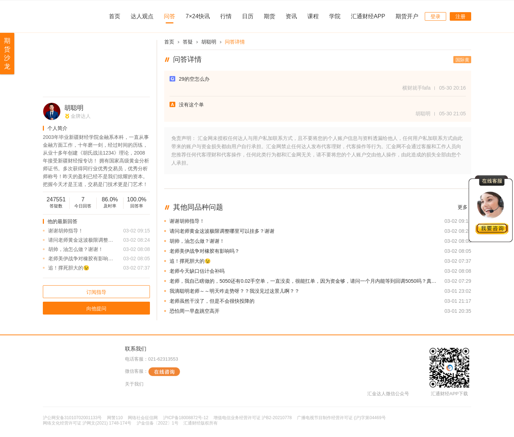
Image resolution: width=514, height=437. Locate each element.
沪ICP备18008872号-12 (185, 417)
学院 (335, 16)
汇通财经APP (368, 16)
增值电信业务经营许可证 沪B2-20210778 (252, 417)
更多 (463, 207)
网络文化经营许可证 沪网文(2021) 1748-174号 (87, 423)
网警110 (115, 417)
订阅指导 (96, 292)
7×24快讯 (198, 16)
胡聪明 (74, 107)
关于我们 (134, 384)
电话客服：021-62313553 (151, 359)
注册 (460, 16)
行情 (226, 16)
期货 (269, 16)
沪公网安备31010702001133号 (72, 417)
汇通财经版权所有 (200, 423)
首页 (114, 16)
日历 (247, 16)
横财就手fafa (416, 88)
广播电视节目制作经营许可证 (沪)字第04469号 (341, 417)
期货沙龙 (7, 53)
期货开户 (406, 16)
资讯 (291, 16)
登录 (435, 16)
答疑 (188, 42)
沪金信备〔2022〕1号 (157, 423)
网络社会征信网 (143, 417)
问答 (169, 16)
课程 (313, 16)
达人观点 (142, 16)
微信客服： (152, 371)
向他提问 (96, 308)
